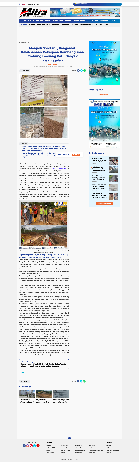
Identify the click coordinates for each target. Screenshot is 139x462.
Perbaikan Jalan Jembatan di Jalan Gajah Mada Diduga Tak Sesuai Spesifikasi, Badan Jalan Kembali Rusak (99, 169)
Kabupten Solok (43, 25)
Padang (75, 25)
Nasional (68, 21)
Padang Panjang (87, 25)
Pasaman (39, 21)
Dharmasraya (64, 445)
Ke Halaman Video (104, 94)
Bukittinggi (104, 21)
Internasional (78, 445)
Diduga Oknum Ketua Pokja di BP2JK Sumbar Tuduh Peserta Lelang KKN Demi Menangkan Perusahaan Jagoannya (43, 365)
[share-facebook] (78, 70)
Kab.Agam (92, 445)
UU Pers (108, 448)
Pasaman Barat (57, 21)
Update (76, 154)
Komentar (25, 70)
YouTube (39, 446)
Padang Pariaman (80, 21)
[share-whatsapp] (84, 70)
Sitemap (108, 452)
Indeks (23, 21)
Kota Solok (56, 25)
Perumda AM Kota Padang (96, 450)
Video (25, 25)
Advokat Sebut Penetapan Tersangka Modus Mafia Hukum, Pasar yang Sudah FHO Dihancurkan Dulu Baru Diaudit (99, 160)
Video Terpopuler (96, 90)
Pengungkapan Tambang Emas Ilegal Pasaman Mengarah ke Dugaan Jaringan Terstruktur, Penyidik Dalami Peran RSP (99, 195)
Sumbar (31, 21)
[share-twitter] (81, 70)
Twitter (35, 446)
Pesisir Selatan (50, 452)
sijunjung (92, 452)
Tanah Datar (93, 21)
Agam (113, 21)
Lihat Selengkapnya (104, 203)
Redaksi (108, 445)
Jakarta (32, 25)
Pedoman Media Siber (112, 450)
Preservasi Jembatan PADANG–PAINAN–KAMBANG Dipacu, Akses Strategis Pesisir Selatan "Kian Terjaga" (99, 186)
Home (23, 4)
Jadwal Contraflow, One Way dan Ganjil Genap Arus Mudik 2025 (98, 177)
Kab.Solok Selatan (51, 448)
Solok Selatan (25, 373)
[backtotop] (69, 439)
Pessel (47, 21)
